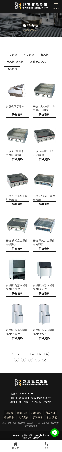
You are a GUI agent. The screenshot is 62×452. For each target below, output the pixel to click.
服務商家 (38, 417)
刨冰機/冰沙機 (15, 61)
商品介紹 (51, 412)
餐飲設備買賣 (19, 423)
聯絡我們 (52, 417)
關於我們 (22, 412)
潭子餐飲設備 (31, 426)
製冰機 (45, 54)
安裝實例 (24, 417)
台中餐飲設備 (33, 423)
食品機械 (12, 69)
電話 (46, 446)
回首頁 (15, 446)
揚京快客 (28, 435)
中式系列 (12, 54)
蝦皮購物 (9, 417)
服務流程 (36, 412)
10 (38, 359)
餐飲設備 (6, 423)
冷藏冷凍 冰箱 (38, 61)
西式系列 (29, 54)
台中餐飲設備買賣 (50, 423)
